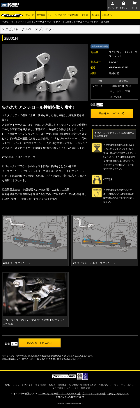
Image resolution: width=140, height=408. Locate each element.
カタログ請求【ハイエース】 (64, 388)
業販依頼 (85, 388)
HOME (5, 21)
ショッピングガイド (57, 15)
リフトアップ (17, 21)
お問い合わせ (108, 15)
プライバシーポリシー (125, 385)
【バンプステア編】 (71, 393)
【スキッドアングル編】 (94, 393)
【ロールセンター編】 (49, 393)
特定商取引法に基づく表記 (82, 385)
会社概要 (95, 15)
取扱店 (85, 15)
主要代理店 (73, 15)
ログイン (124, 8)
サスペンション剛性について (70, 397)
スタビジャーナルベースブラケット (44, 21)
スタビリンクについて (118, 393)
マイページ (113, 8)
